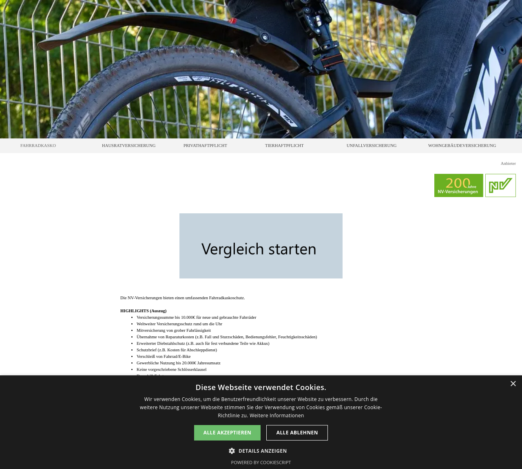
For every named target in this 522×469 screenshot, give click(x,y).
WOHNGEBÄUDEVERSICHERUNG (462, 145)
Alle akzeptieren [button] (227, 432)
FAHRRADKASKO (38, 145)
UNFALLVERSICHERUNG (372, 145)
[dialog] (261, 422)
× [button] (513, 384)
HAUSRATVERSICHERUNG (128, 145)
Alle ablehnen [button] (297, 432)
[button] (261, 450)
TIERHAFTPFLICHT (284, 145)
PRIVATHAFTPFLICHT (205, 145)
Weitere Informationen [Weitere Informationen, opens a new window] (277, 415)
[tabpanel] (261, 337)
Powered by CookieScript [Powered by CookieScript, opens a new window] (261, 462)
